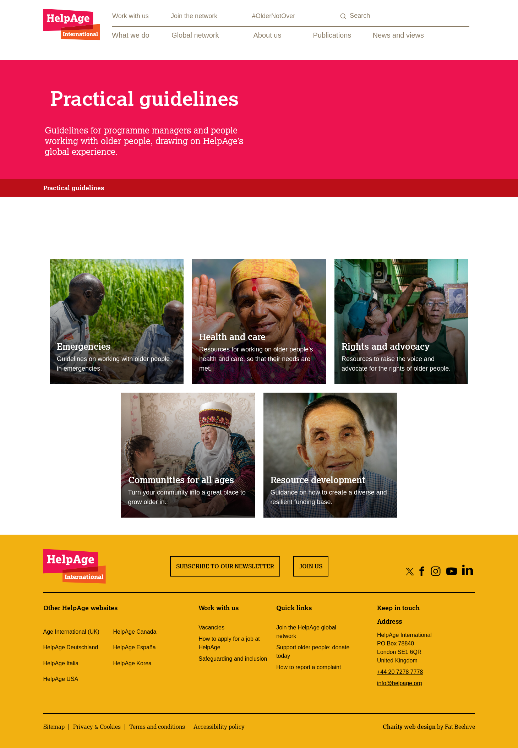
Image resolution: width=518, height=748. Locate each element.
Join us (310, 566)
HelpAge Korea (132, 663)
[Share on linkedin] (468, 571)
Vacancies (211, 627)
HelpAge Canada (134, 632)
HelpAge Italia (61, 663)
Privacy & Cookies (97, 727)
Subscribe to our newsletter (225, 566)
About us (267, 35)
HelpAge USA (60, 679)
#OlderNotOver (273, 16)
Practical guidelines (73, 188)
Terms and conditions (157, 727)
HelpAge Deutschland (70, 647)
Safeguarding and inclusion (232, 659)
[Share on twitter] (410, 571)
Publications (332, 35)
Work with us (130, 16)
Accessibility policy (219, 727)
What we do (130, 35)
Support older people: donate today (312, 651)
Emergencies (83, 346)
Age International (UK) (71, 632)
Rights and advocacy (386, 346)
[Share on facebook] (422, 571)
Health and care (232, 336)
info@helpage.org (399, 683)
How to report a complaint (308, 667)
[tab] (73, 188)
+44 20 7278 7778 (400, 672)
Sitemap (54, 727)
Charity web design (409, 727)
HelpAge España (134, 647)
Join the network (194, 16)
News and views (398, 35)
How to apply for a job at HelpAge (229, 643)
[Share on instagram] (436, 571)
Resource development (318, 479)
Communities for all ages (181, 479)
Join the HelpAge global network (306, 631)
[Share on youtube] (452, 571)
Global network (195, 35)
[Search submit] (343, 16)
